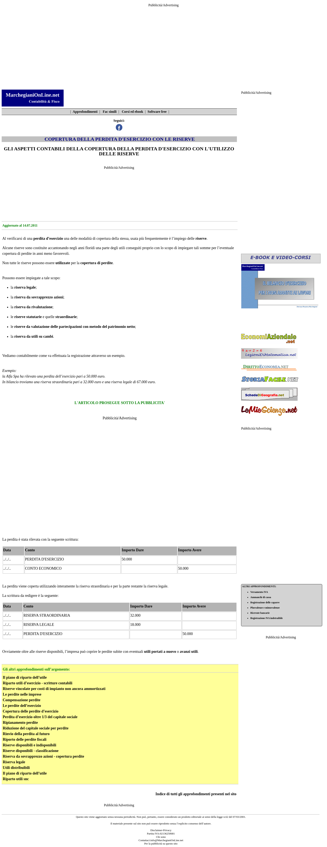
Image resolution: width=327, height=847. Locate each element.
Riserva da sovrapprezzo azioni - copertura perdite (43, 756)
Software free (157, 111)
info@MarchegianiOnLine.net (166, 840)
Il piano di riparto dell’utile (25, 677)
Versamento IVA (259, 592)
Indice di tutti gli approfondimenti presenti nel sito (196, 794)
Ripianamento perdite (20, 722)
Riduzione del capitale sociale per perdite (35, 728)
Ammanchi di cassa (260, 597)
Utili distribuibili (16, 768)
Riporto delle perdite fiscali (24, 739)
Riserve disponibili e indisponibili (29, 745)
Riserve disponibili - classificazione (31, 751)
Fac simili (110, 111)
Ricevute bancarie (259, 612)
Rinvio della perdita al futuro (26, 734)
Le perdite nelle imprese (22, 694)
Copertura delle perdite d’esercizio (30, 711)
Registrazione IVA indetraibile (266, 618)
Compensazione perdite (21, 700)
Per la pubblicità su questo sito (160, 843)
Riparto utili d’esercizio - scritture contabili (37, 683)
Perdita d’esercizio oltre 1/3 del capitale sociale (40, 717)
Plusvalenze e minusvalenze (265, 607)
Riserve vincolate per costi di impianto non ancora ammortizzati (54, 689)
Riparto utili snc (16, 779)
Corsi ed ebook (132, 111)
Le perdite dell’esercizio (22, 706)
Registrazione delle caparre (264, 602)
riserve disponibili (49, 651)
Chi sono (161, 836)
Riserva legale (14, 762)
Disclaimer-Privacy (160, 830)
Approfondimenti (85, 111)
